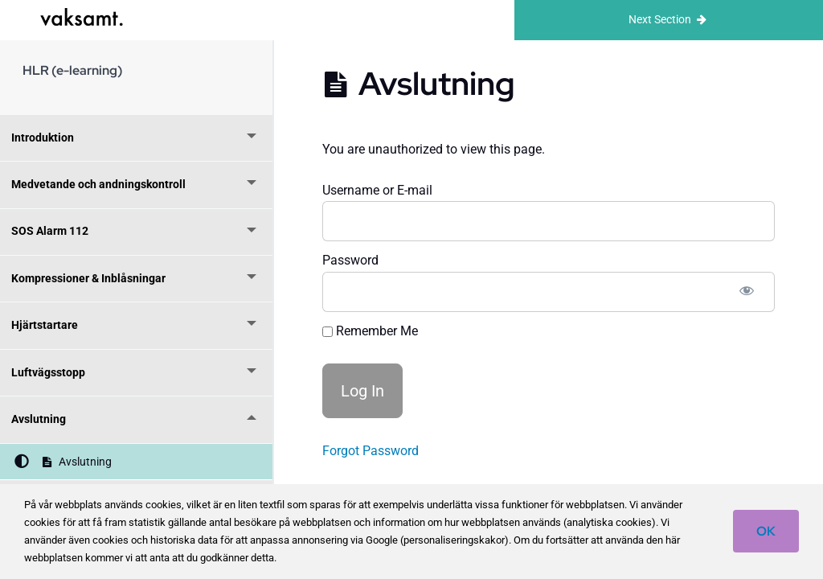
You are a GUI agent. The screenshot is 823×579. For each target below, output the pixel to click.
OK (766, 531)
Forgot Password (370, 450)
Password (350, 260)
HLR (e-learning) (72, 70)
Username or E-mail (377, 190)
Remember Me (370, 331)
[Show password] (747, 292)
